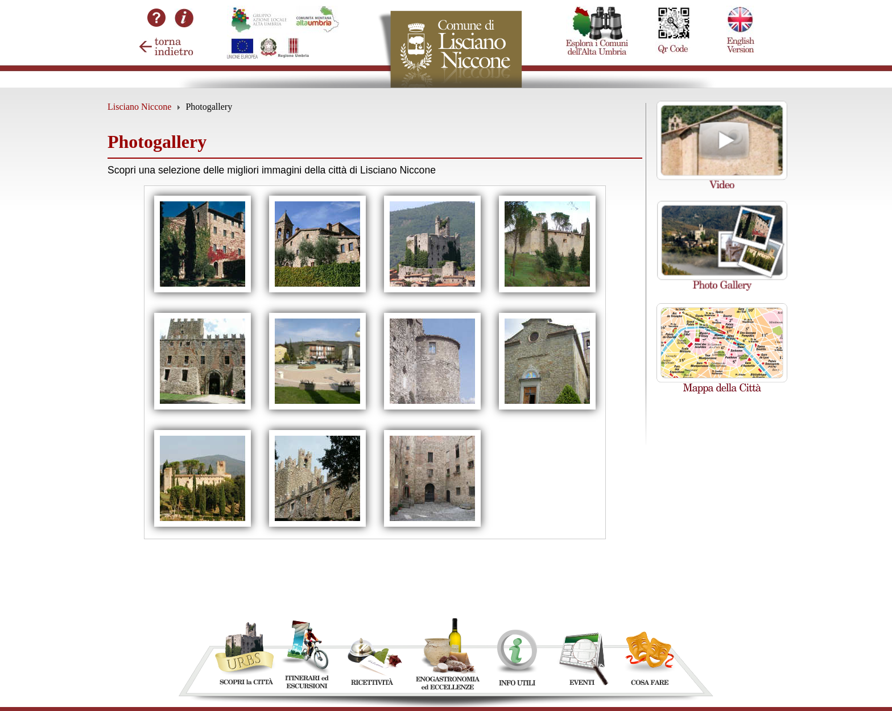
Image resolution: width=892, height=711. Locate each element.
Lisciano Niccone (139, 106)
